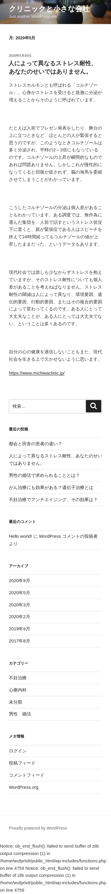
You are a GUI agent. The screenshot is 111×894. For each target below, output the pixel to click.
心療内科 (18, 689)
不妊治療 (18, 677)
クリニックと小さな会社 (49, 9)
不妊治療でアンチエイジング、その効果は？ (53, 499)
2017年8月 (19, 640)
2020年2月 (19, 616)
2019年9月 (19, 628)
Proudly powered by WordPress (38, 828)
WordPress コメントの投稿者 (68, 536)
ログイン (18, 750)
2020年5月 (19, 592)
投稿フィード (22, 762)
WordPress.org (23, 787)
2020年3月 (19, 604)
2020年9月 (19, 580)
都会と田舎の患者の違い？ (35, 443)
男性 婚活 (20, 713)
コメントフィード (26, 775)
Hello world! (20, 536)
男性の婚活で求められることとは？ (44, 475)
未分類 (15, 701)
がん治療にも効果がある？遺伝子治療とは (51, 487)
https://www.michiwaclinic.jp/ (37, 372)
